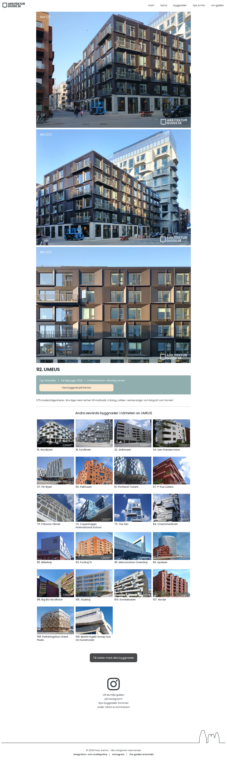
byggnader (180, 5)
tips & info (199, 5)
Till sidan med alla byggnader (113, 658)
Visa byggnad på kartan (76, 387)
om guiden (217, 5)
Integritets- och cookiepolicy (90, 754)
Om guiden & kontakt (141, 754)
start (151, 5)
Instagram (118, 754)
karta (163, 5)
